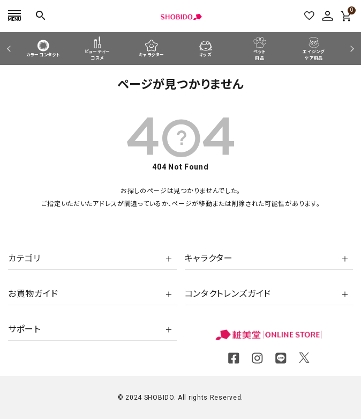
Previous (10, 49)
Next (351, 49)
